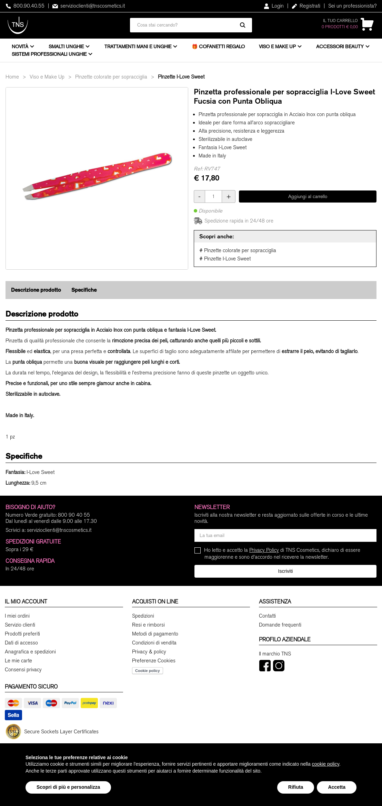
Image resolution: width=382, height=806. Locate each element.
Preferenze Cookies (153, 661)
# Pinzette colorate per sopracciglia (237, 250)
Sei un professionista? (352, 6)
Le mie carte (18, 661)
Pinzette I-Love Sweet (181, 77)
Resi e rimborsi (148, 625)
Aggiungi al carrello (307, 196)
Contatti (267, 616)
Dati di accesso (21, 643)
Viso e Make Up (277, 46)
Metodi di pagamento (155, 634)
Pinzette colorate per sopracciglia (111, 77)
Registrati (306, 6)
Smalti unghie (66, 46)
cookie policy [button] (325, 764)
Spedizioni (143, 616)
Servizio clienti (20, 625)
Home (12, 77)
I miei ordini (17, 616)
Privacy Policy (264, 550)
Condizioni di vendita (154, 643)
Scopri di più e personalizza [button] (68, 787)
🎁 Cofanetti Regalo (218, 46)
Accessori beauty (340, 46)
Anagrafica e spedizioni (30, 652)
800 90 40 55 (74, 515)
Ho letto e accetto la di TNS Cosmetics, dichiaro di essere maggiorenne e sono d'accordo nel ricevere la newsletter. (282, 553)
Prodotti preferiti (22, 634)
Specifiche (84, 290)
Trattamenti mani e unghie (137, 46)
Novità (20, 46)
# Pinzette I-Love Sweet (225, 259)
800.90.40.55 (25, 6)
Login (274, 6)
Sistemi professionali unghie (49, 54)
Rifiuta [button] (295, 787)
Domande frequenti (280, 625)
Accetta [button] (336, 787)
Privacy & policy (149, 652)
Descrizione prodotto (36, 290)
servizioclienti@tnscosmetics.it (88, 6)
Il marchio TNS (275, 654)
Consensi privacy (23, 669)
